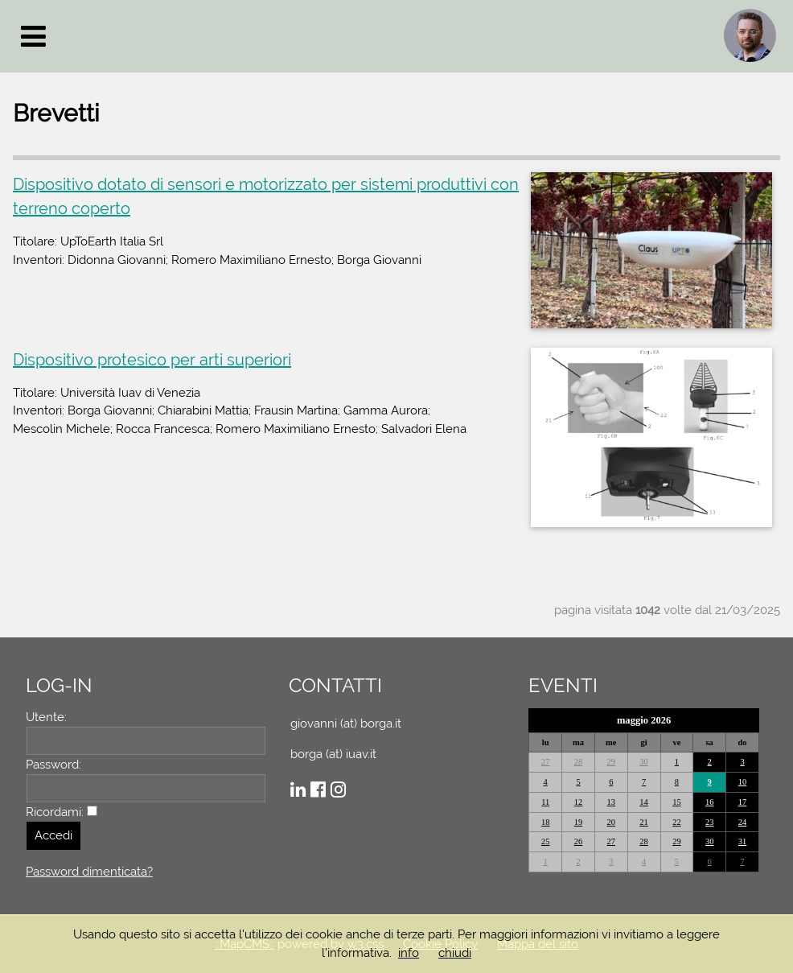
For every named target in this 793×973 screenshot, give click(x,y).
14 (643, 802)
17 (742, 802)
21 (643, 822)
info (408, 953)
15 (676, 802)
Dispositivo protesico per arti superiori (152, 359)
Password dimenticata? (89, 871)
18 (545, 822)
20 (611, 822)
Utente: (46, 717)
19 (578, 822)
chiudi (454, 953)
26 (578, 841)
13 (611, 802)
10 (742, 781)
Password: (53, 764)
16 (709, 802)
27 (545, 761)
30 (643, 761)
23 (709, 822)
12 (578, 802)
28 (578, 761)
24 (742, 822)
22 (676, 822)
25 (545, 841)
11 (545, 802)
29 (611, 761)
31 (742, 841)
